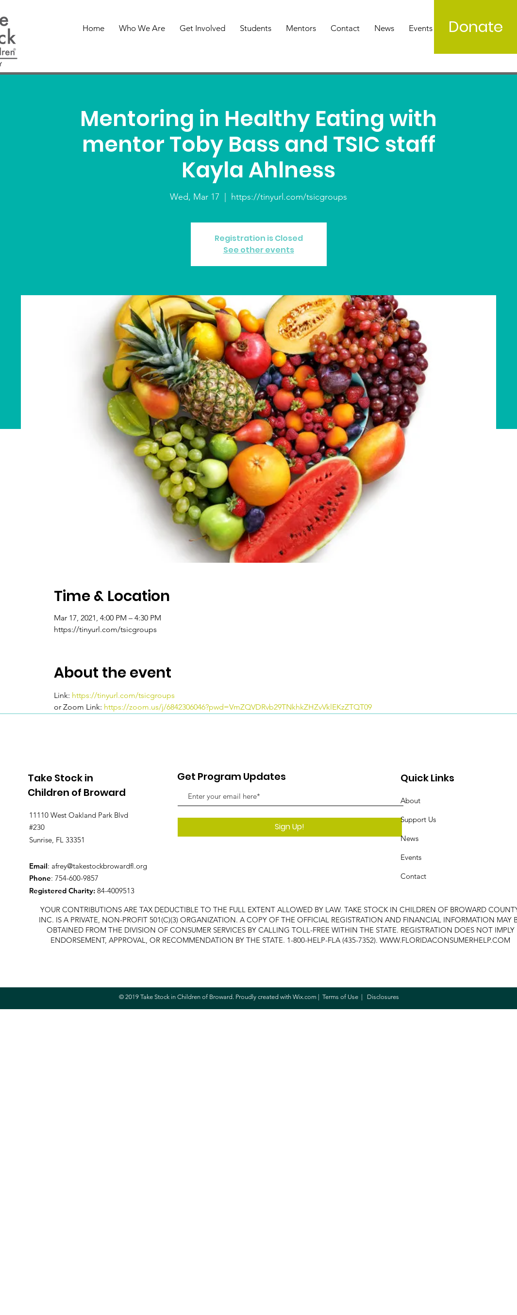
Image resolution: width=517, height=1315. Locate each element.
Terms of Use (340, 996)
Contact (413, 876)
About (410, 800)
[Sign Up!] (290, 827)
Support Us (418, 819)
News (409, 838)
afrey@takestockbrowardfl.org (99, 866)
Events (410, 857)
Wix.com (305, 996)
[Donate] (475, 27)
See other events (258, 249)
